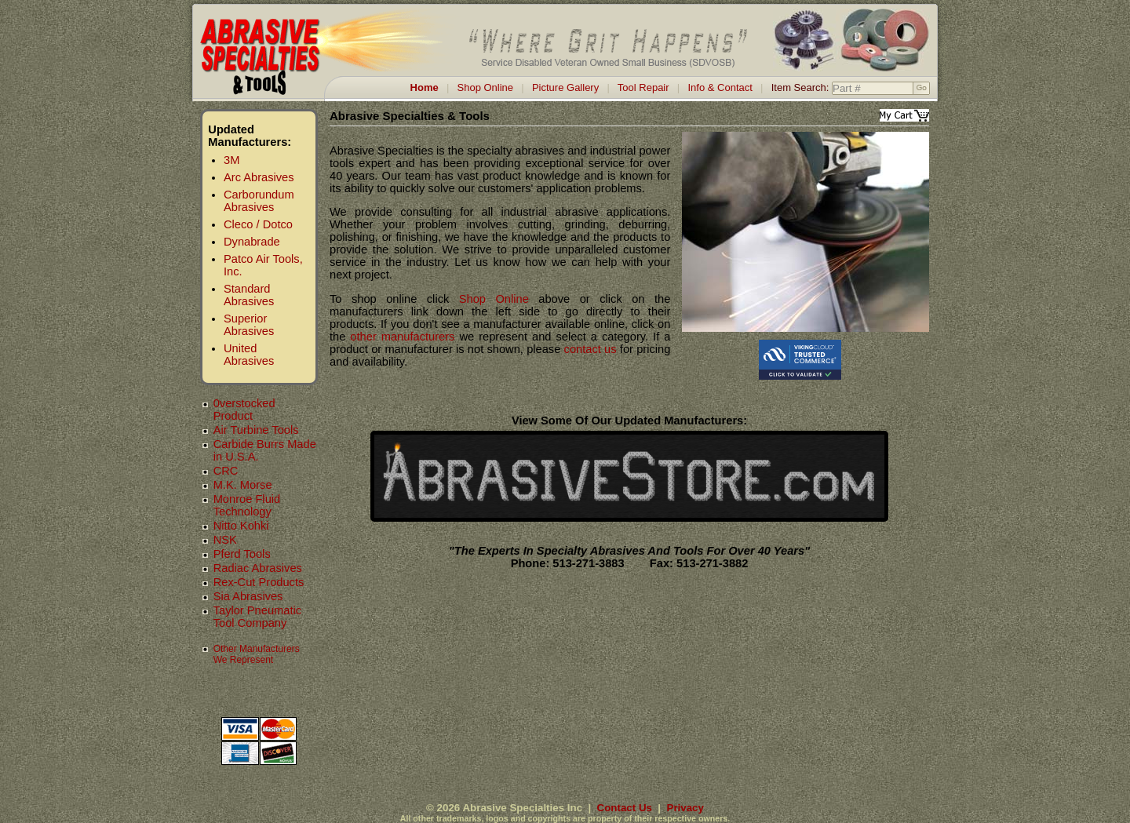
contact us (590, 349)
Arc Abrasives (259, 177)
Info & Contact (719, 87)
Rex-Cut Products (258, 582)
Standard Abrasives (249, 295)
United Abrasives (249, 354)
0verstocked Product (244, 409)
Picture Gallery (565, 87)
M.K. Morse (242, 485)
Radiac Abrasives (257, 568)
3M (231, 160)
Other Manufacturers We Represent (256, 654)
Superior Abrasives (249, 324)
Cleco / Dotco (258, 224)
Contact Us (624, 808)
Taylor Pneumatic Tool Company (257, 616)
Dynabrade (252, 241)
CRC (226, 470)
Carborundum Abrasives (259, 200)
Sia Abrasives (248, 596)
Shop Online (485, 87)
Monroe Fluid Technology (247, 505)
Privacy (685, 808)
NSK (225, 539)
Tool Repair (643, 87)
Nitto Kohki (241, 525)
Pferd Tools (242, 554)
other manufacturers (402, 336)
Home (424, 87)
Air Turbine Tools (256, 430)
